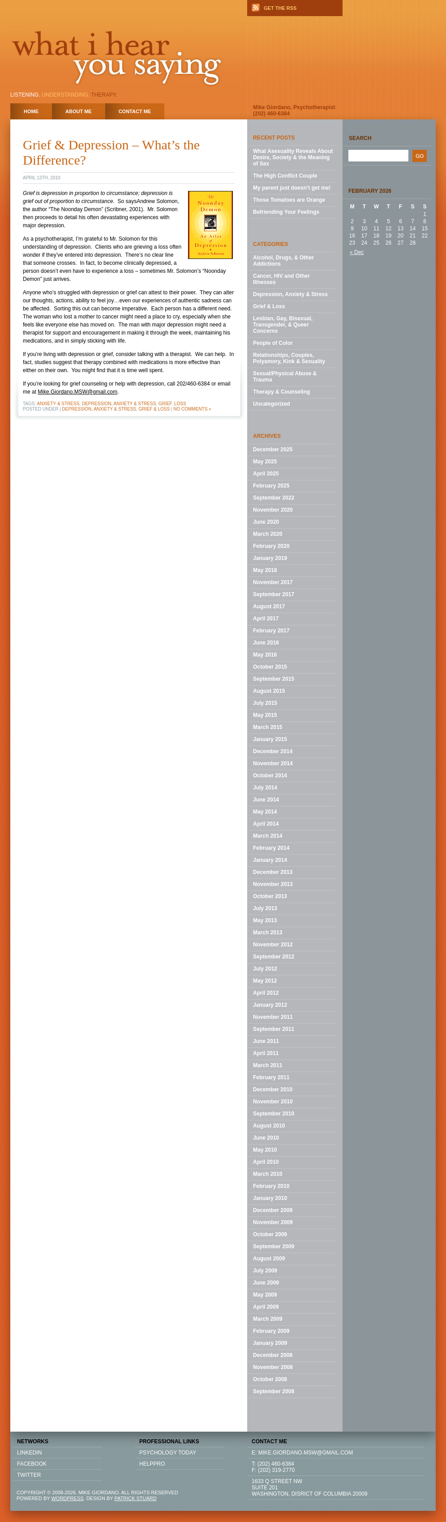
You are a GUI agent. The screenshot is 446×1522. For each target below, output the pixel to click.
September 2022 (273, 498)
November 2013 (273, 884)
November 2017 (273, 582)
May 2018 (265, 570)
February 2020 (271, 546)
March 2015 (267, 727)
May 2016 (265, 655)
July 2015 (265, 703)
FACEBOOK (32, 1464)
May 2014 (265, 812)
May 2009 (265, 1295)
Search (360, 138)
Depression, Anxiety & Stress (119, 403)
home (31, 111)
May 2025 (265, 461)
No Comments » (192, 409)
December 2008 (272, 1355)
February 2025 (271, 486)
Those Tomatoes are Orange (289, 200)
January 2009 (270, 1343)
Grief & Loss (154, 409)
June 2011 (266, 1041)
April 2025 (266, 474)
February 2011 (271, 1077)
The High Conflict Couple (285, 176)
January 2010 (270, 1198)
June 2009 (266, 1283)
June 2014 (266, 800)
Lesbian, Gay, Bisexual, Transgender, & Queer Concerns (283, 324)
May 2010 (265, 1150)
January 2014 (270, 860)
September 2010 (273, 1114)
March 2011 (267, 1065)
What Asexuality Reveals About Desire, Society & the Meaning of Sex (293, 157)
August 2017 (269, 606)
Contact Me (135, 111)
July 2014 (265, 787)
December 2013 (272, 872)
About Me (78, 111)
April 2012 (266, 993)
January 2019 (270, 558)
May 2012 (265, 981)
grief (165, 403)
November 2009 (273, 1222)
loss (180, 403)
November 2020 (273, 510)
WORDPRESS (67, 1498)
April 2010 (266, 1162)
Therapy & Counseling (281, 392)
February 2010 (271, 1186)
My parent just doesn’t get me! (291, 188)
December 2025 (272, 449)
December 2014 (272, 751)
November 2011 (273, 1017)
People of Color (273, 343)
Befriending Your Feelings (286, 212)
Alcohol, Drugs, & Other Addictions (283, 260)
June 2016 (266, 643)
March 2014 (267, 836)
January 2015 (270, 739)
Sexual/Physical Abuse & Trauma (285, 376)
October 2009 (270, 1234)
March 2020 (267, 534)
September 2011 (273, 1029)
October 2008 (270, 1379)
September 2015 (273, 679)
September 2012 (273, 957)
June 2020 (266, 522)
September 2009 (273, 1246)
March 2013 (267, 932)
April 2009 (266, 1307)
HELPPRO (152, 1464)
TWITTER (29, 1475)
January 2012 (270, 1005)
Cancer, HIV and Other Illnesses (281, 279)
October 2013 (270, 896)
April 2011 (266, 1053)
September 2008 (273, 1391)
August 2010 (269, 1126)
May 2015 (265, 715)
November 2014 (273, 763)
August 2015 (269, 691)
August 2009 (269, 1258)
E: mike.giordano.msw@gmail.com (302, 1453)
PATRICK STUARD (135, 1498)
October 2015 (270, 667)
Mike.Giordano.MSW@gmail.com (77, 392)
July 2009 (265, 1271)
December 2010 (272, 1089)
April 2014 (266, 824)
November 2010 (273, 1101)
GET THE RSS (280, 8)
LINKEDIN (29, 1453)
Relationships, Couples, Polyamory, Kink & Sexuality (289, 358)
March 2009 (267, 1319)
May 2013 (265, 920)
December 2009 (272, 1210)
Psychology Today (167, 1453)
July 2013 (265, 908)
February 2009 (271, 1331)
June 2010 (266, 1138)
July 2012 (265, 969)
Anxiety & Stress (58, 403)
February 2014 (271, 848)
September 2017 (273, 594)
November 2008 (273, 1367)
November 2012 (273, 944)
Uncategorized (271, 404)
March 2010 (267, 1174)
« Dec (357, 252)
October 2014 (270, 775)
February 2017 (271, 630)
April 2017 (266, 618)
